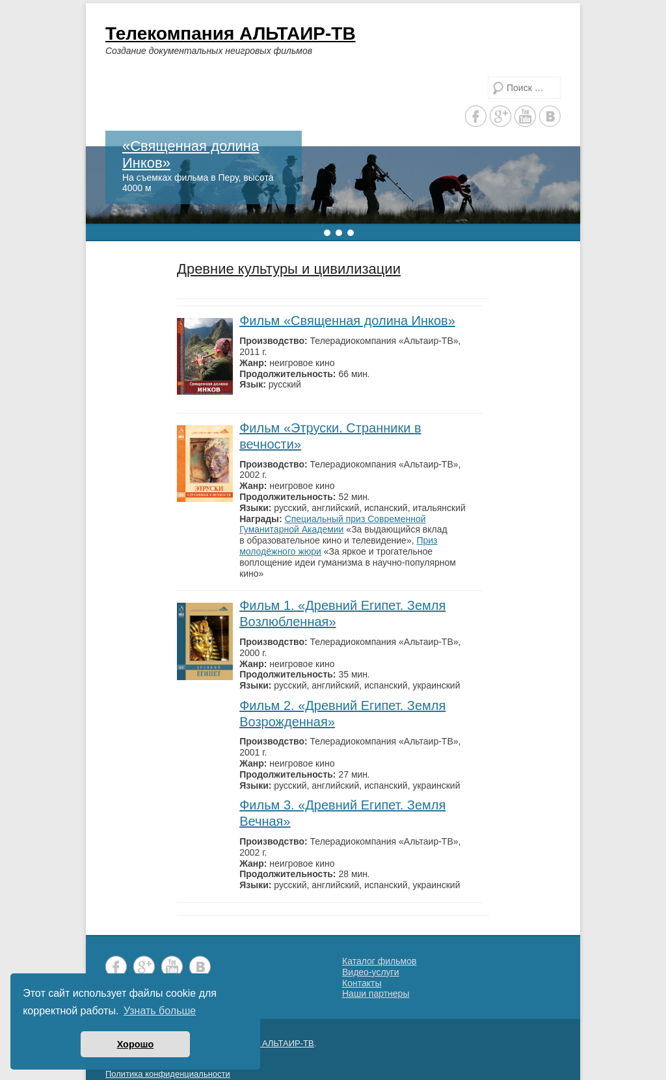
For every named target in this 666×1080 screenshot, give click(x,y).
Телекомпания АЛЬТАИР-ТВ (230, 33)
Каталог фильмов (379, 961)
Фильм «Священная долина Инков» (347, 320)
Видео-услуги (370, 972)
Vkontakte (550, 116)
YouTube (525, 116)
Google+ (500, 116)
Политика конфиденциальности (167, 1074)
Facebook (475, 116)
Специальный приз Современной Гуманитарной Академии (332, 524)
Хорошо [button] (135, 1044)
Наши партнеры (375, 993)
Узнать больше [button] (160, 1010)
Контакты (361, 983)
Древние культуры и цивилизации (289, 269)
